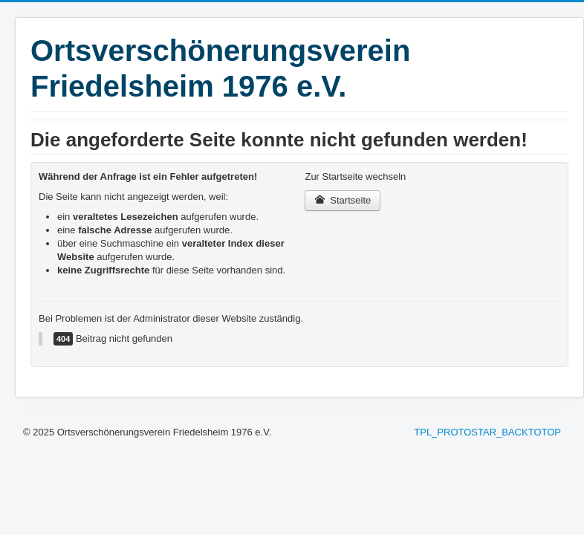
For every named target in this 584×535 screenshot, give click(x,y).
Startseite (342, 200)
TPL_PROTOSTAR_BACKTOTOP (487, 432)
